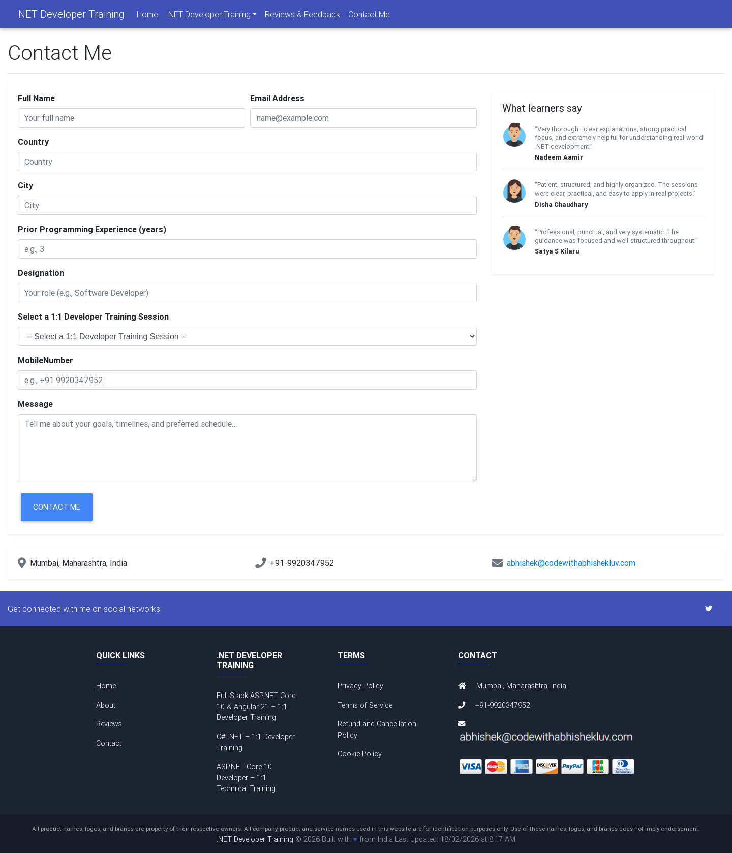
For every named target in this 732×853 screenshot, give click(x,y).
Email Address (277, 98)
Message (35, 404)
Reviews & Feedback (302, 16)
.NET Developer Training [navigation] (208, 16)
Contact (108, 743)
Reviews (109, 724)
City (25, 185)
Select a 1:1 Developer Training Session (93, 316)
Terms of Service (365, 705)
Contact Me (369, 16)
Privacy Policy (360, 685)
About (105, 705)
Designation (41, 273)
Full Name (36, 98)
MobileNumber (45, 360)
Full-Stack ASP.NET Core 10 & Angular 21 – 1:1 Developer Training (256, 706)
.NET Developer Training (70, 16)
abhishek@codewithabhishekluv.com (571, 563)
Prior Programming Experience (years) (92, 229)
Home (147, 16)
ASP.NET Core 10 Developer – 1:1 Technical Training (246, 777)
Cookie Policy (360, 754)
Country (33, 142)
